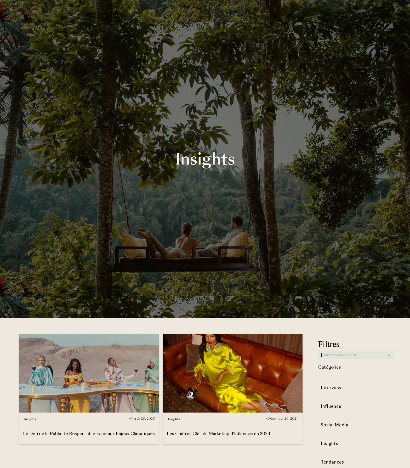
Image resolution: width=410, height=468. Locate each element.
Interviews (332, 388)
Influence (331, 406)
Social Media (335, 425)
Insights (330, 443)
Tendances (332, 462)
